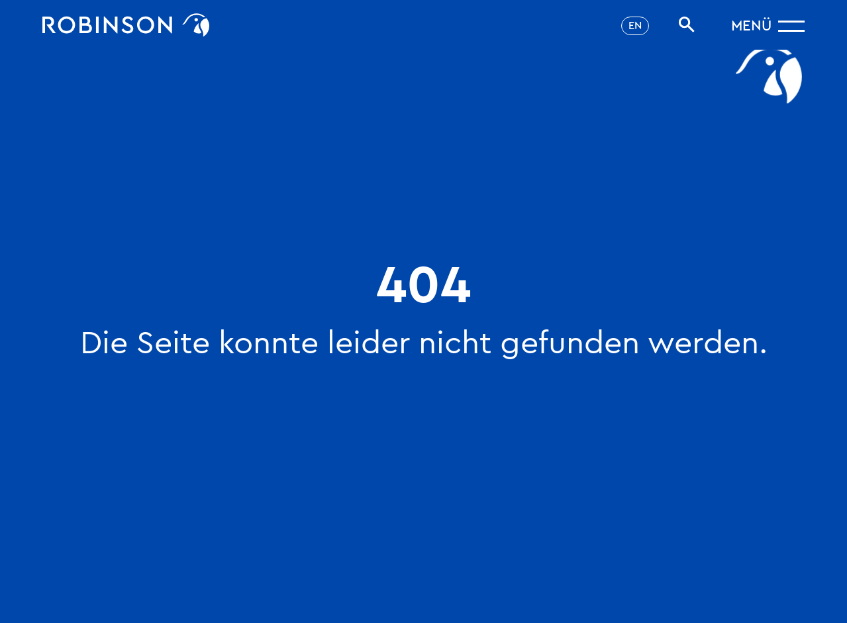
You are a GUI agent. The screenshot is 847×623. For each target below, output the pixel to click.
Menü (751, 26)
